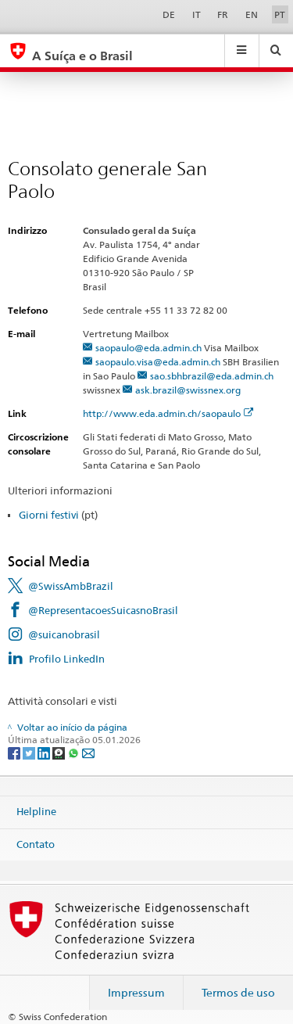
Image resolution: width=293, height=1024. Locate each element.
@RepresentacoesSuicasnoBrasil (103, 610)
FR (222, 14)
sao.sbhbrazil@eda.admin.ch (211, 376)
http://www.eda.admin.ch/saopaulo (168, 413)
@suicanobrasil (64, 634)
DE (169, 14)
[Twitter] (30, 752)
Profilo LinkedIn (67, 658)
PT (279, 14)
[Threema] (59, 752)
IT (196, 14)
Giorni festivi (49, 514)
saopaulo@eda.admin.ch (148, 348)
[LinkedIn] (45, 752)
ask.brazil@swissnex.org (188, 390)
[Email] (88, 752)
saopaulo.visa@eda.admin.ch (157, 362)
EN (251, 14)
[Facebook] (15, 752)
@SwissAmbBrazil (70, 586)
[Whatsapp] (74, 752)
